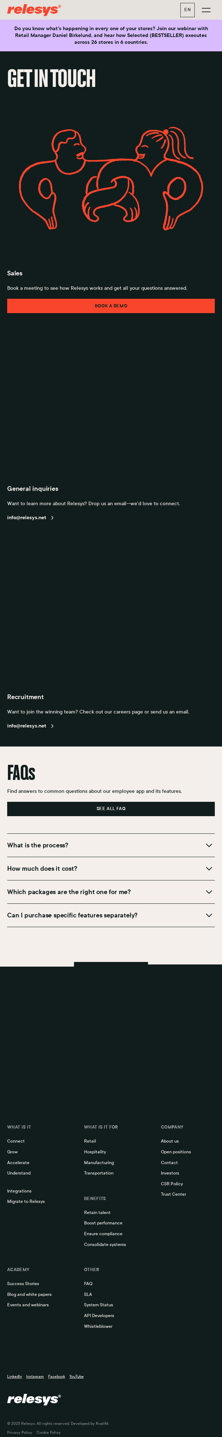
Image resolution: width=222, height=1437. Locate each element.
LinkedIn (14, 1376)
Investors (170, 1173)
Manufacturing (99, 1162)
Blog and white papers (29, 1294)
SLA (88, 1294)
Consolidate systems (105, 1244)
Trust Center (173, 1194)
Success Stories (23, 1283)
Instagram (35, 1376)
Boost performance (103, 1223)
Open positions (176, 1151)
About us (170, 1141)
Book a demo (111, 306)
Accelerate (18, 1162)
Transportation (99, 1173)
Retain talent (97, 1212)
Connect (16, 1141)
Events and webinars (28, 1304)
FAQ (88, 1283)
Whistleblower (98, 1326)
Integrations (19, 1191)
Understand (19, 1173)
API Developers (99, 1315)
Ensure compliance (103, 1233)
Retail (90, 1141)
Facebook (56, 1376)
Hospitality (95, 1151)
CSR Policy (172, 1183)
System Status (98, 1304)
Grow (12, 1151)
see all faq (111, 808)
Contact (169, 1162)
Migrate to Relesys (26, 1201)
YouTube (76, 1376)
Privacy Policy (19, 1432)
